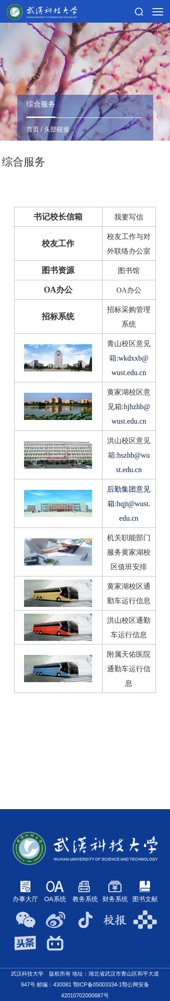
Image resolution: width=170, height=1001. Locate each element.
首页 (32, 129)
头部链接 (56, 129)
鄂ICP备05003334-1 (97, 984)
